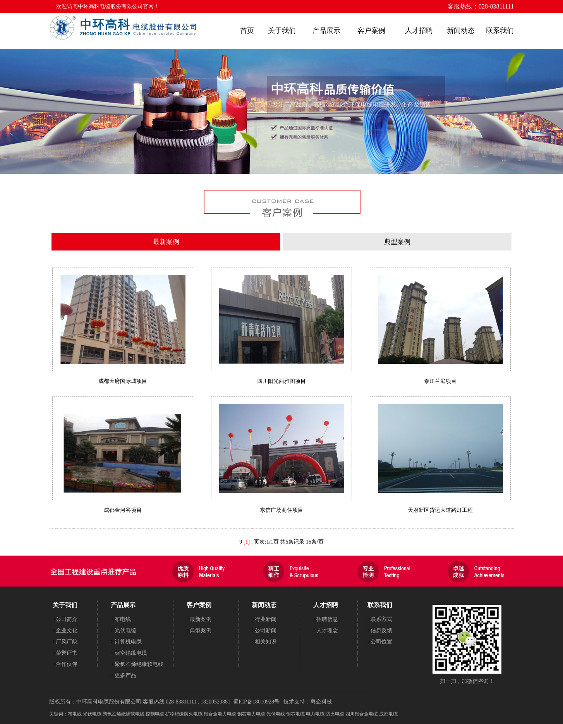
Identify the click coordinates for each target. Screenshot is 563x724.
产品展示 (326, 30)
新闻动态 (461, 30)
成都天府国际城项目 (122, 381)
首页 (247, 30)
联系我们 (500, 30)
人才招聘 (419, 30)
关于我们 (282, 30)
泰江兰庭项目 (440, 381)
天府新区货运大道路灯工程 (440, 510)
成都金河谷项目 (123, 510)
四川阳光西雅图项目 (281, 381)
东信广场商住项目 (281, 510)
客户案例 (371, 30)
